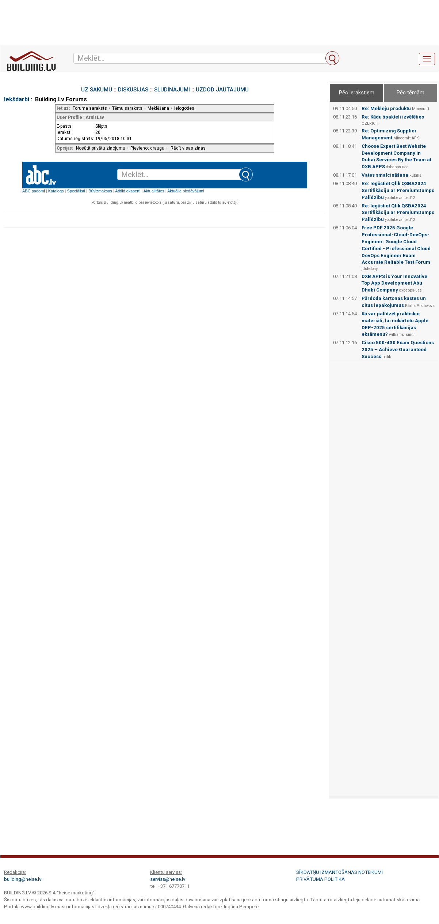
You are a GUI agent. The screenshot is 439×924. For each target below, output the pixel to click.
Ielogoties (184, 108)
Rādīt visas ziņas (188, 148)
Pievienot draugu (147, 148)
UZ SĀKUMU (96, 89)
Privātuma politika (320, 879)
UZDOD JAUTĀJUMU (222, 89)
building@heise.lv (22, 879)
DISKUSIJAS (133, 89)
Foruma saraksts (90, 108)
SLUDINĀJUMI (172, 89)
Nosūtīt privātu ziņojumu (100, 148)
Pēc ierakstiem (356, 92)
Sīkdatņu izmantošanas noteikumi (339, 872)
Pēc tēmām (410, 92)
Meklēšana (158, 108)
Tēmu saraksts (127, 108)
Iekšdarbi (16, 99)
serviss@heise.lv (167, 879)
